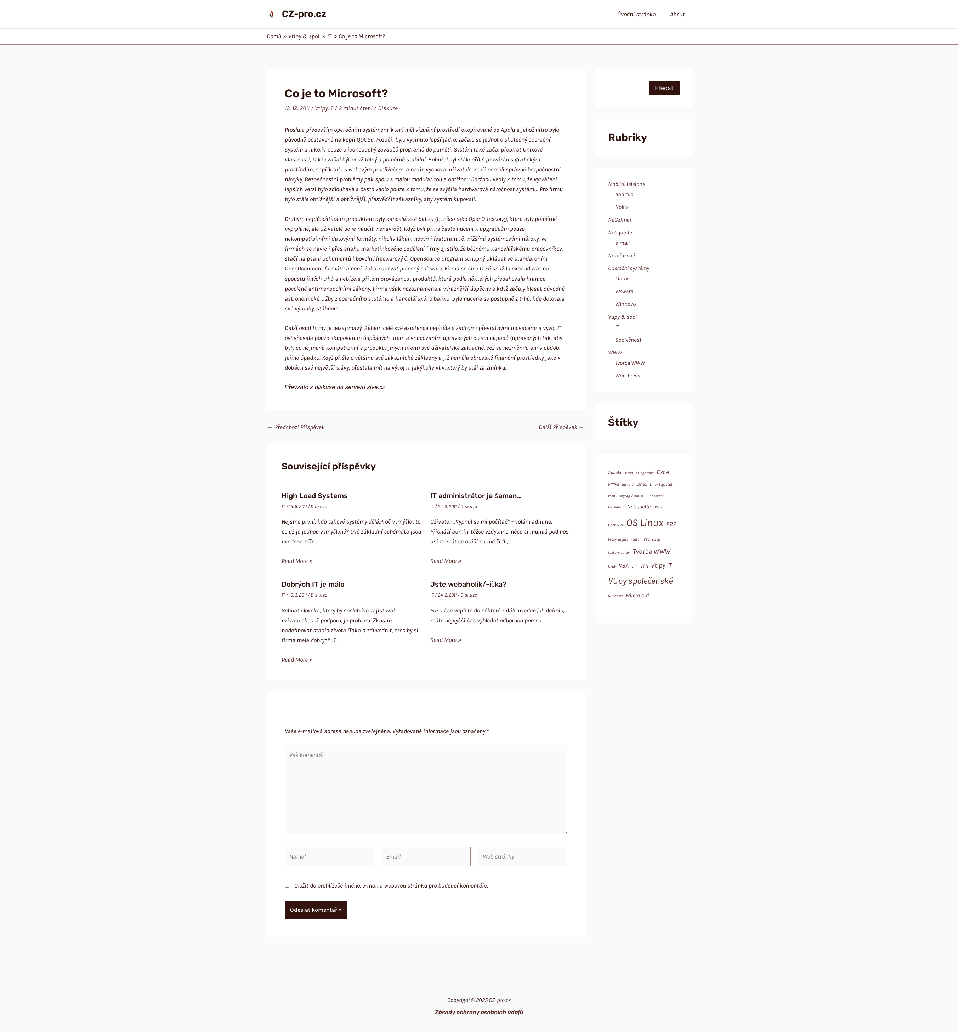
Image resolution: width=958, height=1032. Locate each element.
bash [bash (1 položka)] (629, 473)
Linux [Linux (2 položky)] (641, 484)
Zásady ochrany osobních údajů (479, 1012)
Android (624, 194)
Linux (621, 278)
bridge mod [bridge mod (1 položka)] (645, 473)
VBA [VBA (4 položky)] (624, 565)
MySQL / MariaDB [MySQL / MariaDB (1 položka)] (633, 496)
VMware (624, 291)
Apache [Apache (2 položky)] (615, 472)
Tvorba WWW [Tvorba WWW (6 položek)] (651, 551)
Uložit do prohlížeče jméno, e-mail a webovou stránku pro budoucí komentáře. (391, 885)
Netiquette (620, 232)
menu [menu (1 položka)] (612, 496)
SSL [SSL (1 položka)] (646, 539)
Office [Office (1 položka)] (657, 507)
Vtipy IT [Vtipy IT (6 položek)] (661, 565)
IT (283, 506)
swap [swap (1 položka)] (656, 539)
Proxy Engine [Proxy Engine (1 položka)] (618, 539)
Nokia (622, 207)
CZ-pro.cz (304, 13)
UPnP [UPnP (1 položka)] (612, 566)
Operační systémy (628, 268)
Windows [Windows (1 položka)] (615, 596)
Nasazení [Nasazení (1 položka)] (656, 496)
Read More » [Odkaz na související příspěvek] (297, 560)
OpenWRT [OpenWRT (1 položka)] (615, 525)
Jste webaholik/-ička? (468, 584)
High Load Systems (315, 495)
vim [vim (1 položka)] (634, 566)
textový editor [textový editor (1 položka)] (619, 552)
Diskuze (388, 108)
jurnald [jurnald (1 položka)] (628, 484)
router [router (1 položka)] (636, 539)
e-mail (622, 242)
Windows (626, 304)
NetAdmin (619, 219)
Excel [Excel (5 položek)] (664, 472)
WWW (615, 352)
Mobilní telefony (626, 184)
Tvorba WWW (630, 362)
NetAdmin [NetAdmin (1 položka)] (616, 507)
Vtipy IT (324, 108)
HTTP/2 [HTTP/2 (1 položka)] (613, 484)
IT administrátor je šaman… (476, 495)
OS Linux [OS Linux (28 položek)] (644, 523)
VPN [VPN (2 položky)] (644, 566)
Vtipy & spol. (623, 316)
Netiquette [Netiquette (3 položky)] (639, 506)
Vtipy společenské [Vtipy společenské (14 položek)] (640, 581)
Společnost (628, 339)
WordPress (627, 375)
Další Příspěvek (562, 427)
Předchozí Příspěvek (296, 427)
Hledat (664, 87)
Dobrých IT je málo (313, 584)
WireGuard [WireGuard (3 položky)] (637, 595)
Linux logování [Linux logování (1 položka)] (661, 484)
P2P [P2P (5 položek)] (671, 524)
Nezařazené (621, 255)
